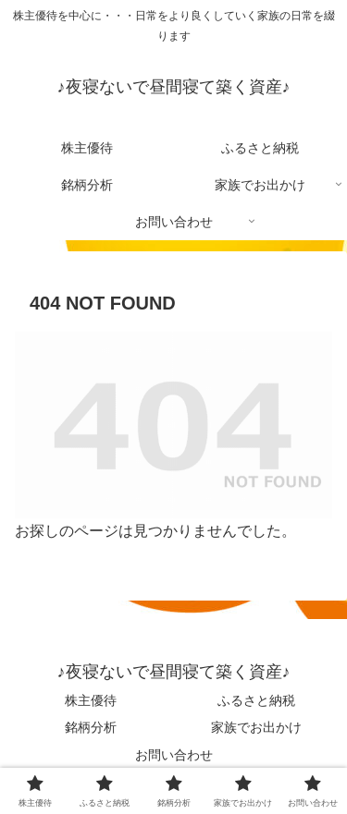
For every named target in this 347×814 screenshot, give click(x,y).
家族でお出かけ (256, 727)
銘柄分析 (91, 727)
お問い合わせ (174, 754)
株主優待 (91, 700)
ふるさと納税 (256, 700)
